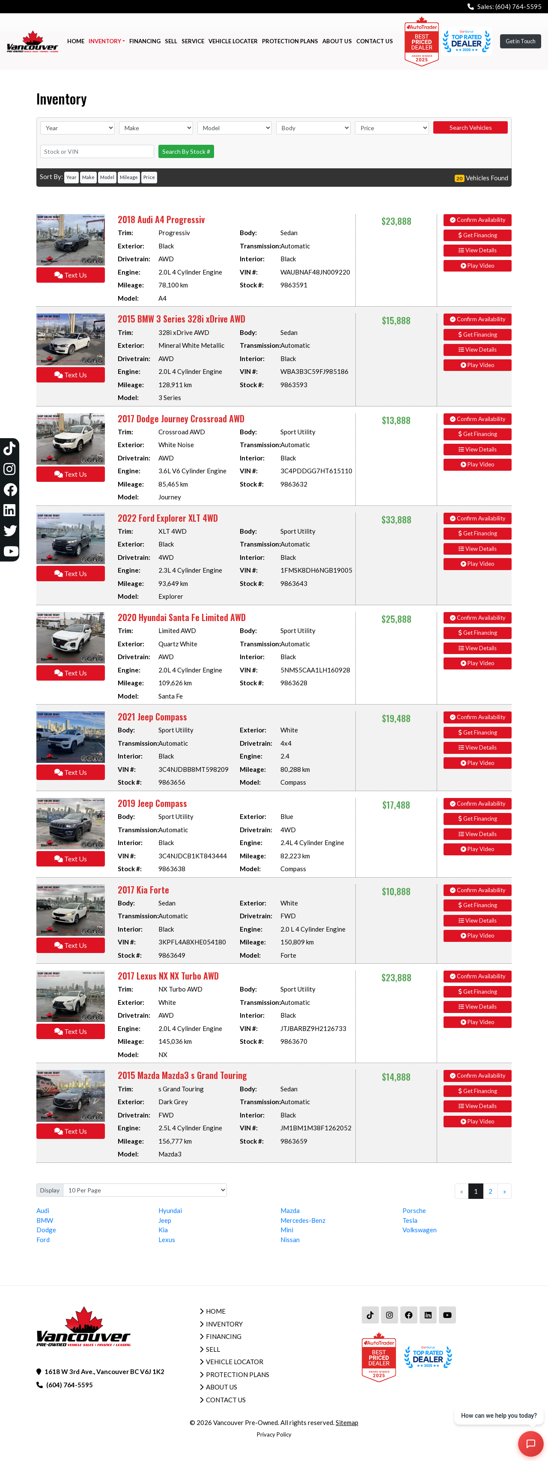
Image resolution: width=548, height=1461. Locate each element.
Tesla (409, 1220)
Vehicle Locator (234, 1361)
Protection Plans (237, 1374)
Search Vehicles (471, 127)
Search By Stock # (186, 151)
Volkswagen (419, 1230)
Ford (43, 1239)
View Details (478, 250)
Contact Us (226, 1400)
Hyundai (170, 1210)
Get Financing (478, 235)
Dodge (46, 1230)
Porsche (414, 1210)
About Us (221, 1387)
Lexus (166, 1239)
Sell (213, 1349)
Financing (223, 1336)
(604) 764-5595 (518, 6)
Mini (286, 1230)
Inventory (224, 1324)
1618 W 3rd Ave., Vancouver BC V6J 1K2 (104, 1371)
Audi (42, 1210)
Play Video (477, 265)
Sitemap (347, 1422)
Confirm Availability (478, 219)
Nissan (290, 1239)
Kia (163, 1230)
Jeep (164, 1220)
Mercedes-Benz (302, 1220)
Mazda (290, 1210)
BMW (44, 1220)
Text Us (70, 275)
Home (216, 1311)
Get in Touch (521, 41)
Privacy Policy (274, 1434)
